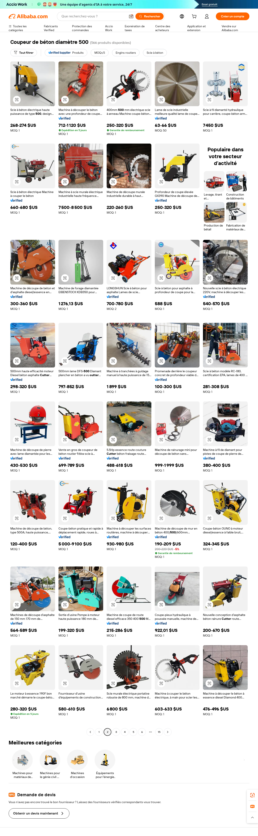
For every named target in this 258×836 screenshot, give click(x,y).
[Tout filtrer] (23, 52)
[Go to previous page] (90, 732)
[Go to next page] (168, 732)
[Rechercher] (149, 16)
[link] (252, 795)
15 (159, 731)
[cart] (195, 17)
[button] (131, 16)
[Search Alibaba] (93, 16)
